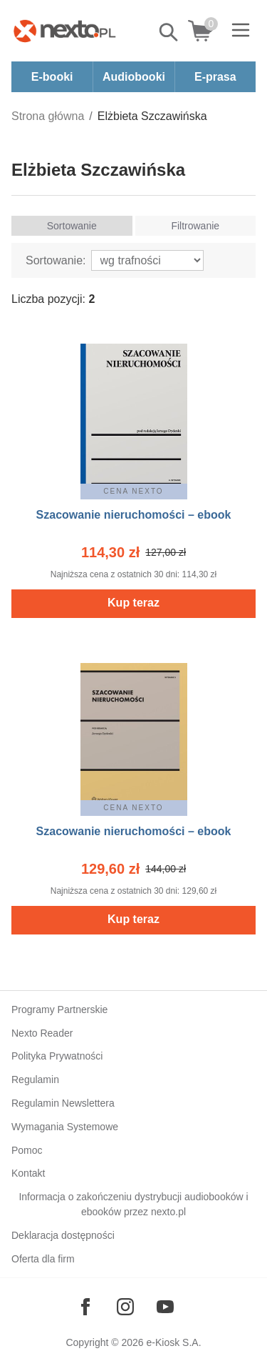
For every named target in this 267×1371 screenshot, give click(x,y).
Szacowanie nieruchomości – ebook (133, 515)
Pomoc (27, 1150)
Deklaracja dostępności (63, 1235)
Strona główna (47, 116)
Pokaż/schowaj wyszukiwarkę (169, 32)
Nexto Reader (42, 1033)
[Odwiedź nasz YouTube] (165, 1306)
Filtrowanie (195, 225)
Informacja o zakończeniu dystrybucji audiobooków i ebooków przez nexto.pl (133, 1204)
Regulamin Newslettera (63, 1103)
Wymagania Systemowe (64, 1126)
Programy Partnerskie (59, 1009)
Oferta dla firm (43, 1259)
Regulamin (35, 1079)
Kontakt (28, 1173)
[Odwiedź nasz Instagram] (125, 1306)
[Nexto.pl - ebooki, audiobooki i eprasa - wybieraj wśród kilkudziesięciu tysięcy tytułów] (64, 30)
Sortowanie (72, 225)
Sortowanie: (56, 260)
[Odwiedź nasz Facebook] (85, 1306)
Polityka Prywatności (57, 1056)
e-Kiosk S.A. (174, 1342)
